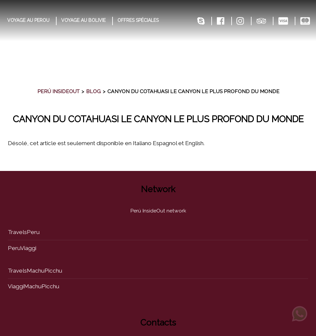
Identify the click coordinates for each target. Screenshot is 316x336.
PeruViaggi (22, 248)
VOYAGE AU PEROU (28, 20)
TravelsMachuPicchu (35, 270)
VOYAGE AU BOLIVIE (83, 20)
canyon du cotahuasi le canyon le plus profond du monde (158, 119)
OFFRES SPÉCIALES (138, 20)
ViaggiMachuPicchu (33, 286)
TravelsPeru (24, 232)
